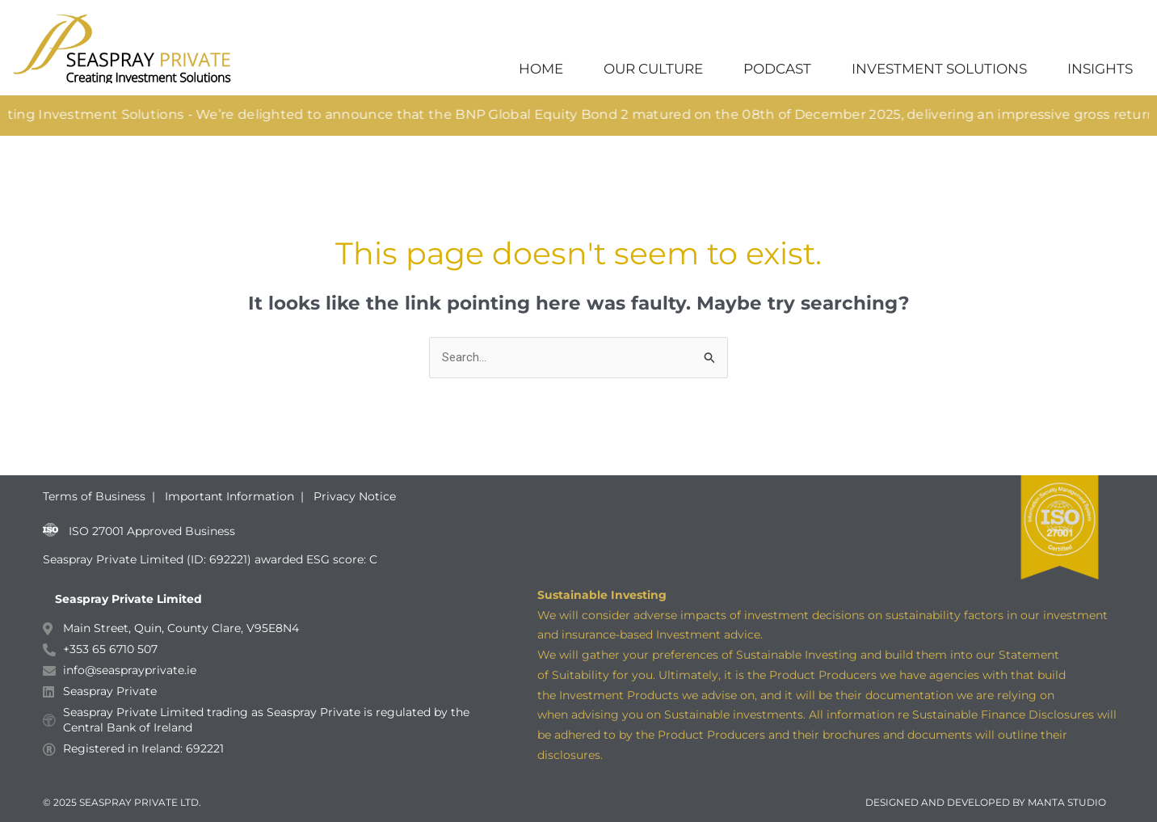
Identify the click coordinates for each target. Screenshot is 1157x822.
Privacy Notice (354, 496)
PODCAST (777, 69)
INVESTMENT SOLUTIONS (939, 69)
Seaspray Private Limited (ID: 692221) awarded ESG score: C (212, 559)
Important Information (229, 496)
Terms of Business (96, 496)
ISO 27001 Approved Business (152, 532)
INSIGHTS (1100, 69)
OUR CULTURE (653, 69)
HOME (541, 69)
